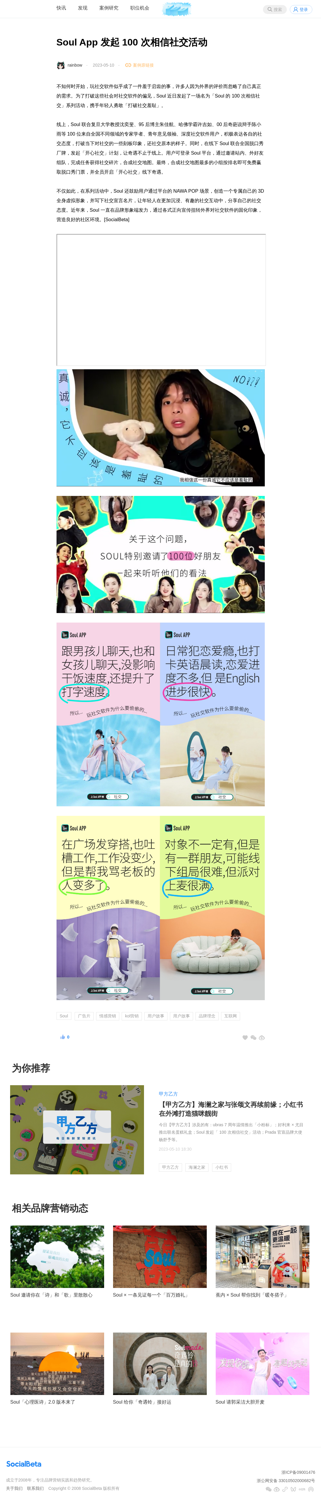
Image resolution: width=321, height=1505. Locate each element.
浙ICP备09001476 (298, 1472)
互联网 (230, 1016)
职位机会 (139, 7)
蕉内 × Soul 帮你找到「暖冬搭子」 (252, 1294)
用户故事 (156, 1016)
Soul (64, 1016)
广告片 (84, 1016)
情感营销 (107, 1016)
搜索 (278, 9)
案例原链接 (143, 65)
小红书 (221, 1167)
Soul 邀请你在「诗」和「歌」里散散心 (51, 1294)
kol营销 (132, 1016)
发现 (82, 7)
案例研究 (108, 7)
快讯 (61, 7)
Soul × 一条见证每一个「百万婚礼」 (151, 1294)
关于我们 (14, 1488)
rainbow (75, 65)
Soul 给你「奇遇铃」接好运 (142, 1402)
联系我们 (35, 1488)
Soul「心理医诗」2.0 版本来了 (43, 1402)
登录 (304, 9)
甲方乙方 (168, 1093)
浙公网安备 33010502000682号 (286, 1480)
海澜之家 (197, 1167)
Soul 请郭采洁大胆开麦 (240, 1402)
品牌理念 (207, 1016)
